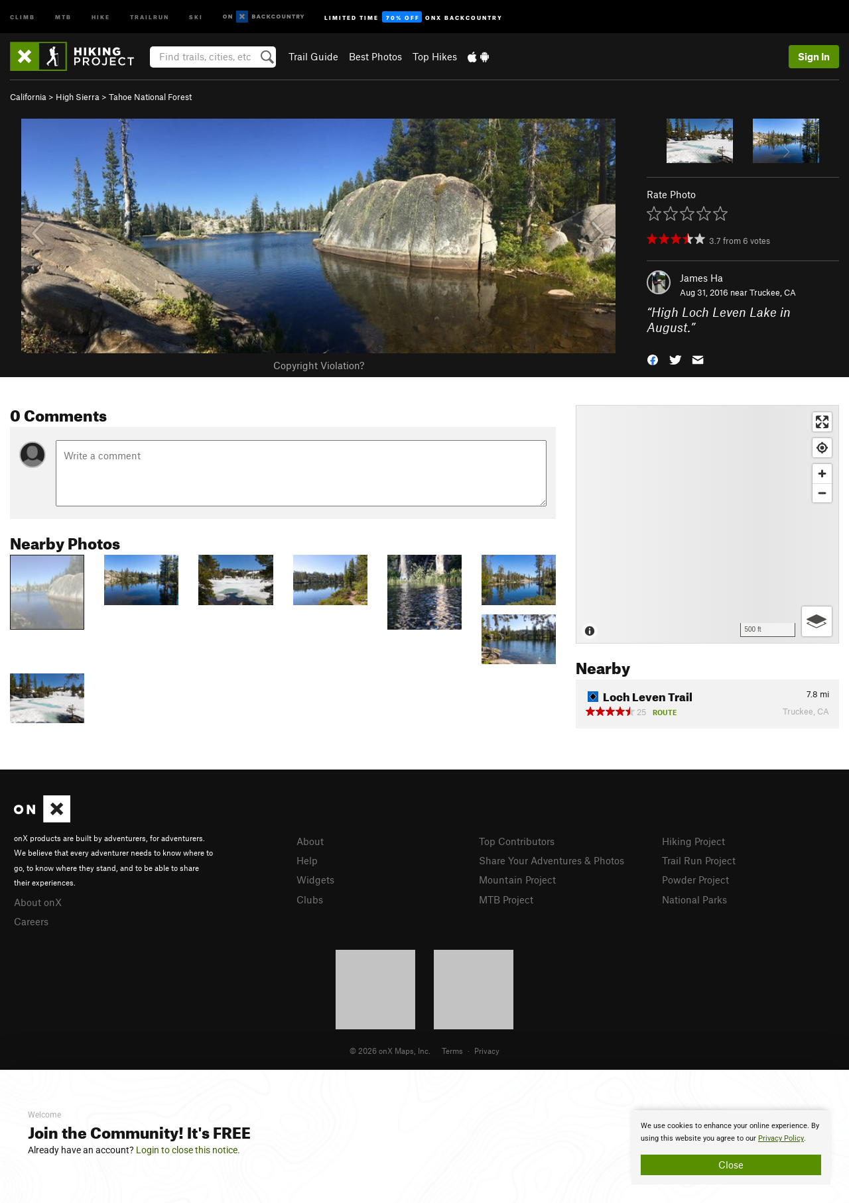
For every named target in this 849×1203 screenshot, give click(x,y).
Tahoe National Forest (150, 96)
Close (731, 1165)
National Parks (694, 899)
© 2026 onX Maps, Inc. (390, 1050)
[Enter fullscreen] (822, 421)
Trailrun (149, 16)
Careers (31, 921)
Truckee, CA (773, 292)
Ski (196, 16)
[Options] (817, 621)
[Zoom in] (822, 473)
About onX (38, 902)
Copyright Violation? (318, 365)
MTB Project (506, 899)
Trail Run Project (699, 860)
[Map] (707, 524)
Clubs (309, 899)
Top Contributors (517, 841)
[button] (653, 358)
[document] (731, 1147)
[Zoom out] (822, 492)
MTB (63, 16)
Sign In (814, 56)
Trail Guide (313, 56)
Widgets (315, 880)
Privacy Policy (781, 1138)
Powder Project (695, 880)
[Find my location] (822, 447)
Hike (101, 16)
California (28, 96)
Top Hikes (435, 56)
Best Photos (375, 56)
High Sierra (77, 96)
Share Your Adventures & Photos (551, 860)
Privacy (486, 1050)
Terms (452, 1050)
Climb (22, 16)
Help (307, 860)
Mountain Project (517, 880)
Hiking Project (693, 841)
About (310, 841)
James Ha (701, 278)
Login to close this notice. (188, 1150)
